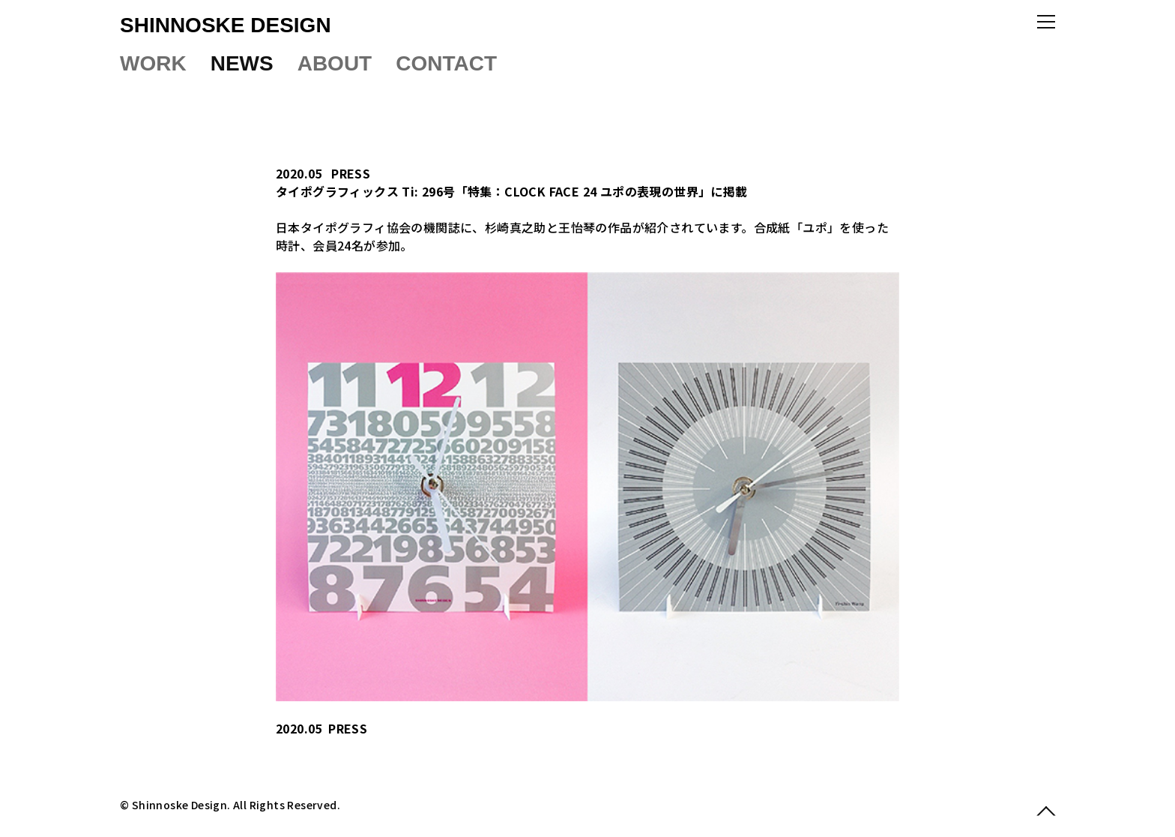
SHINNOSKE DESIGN (225, 25)
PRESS (350, 173)
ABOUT (334, 63)
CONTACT (446, 63)
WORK (153, 63)
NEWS (242, 63)
